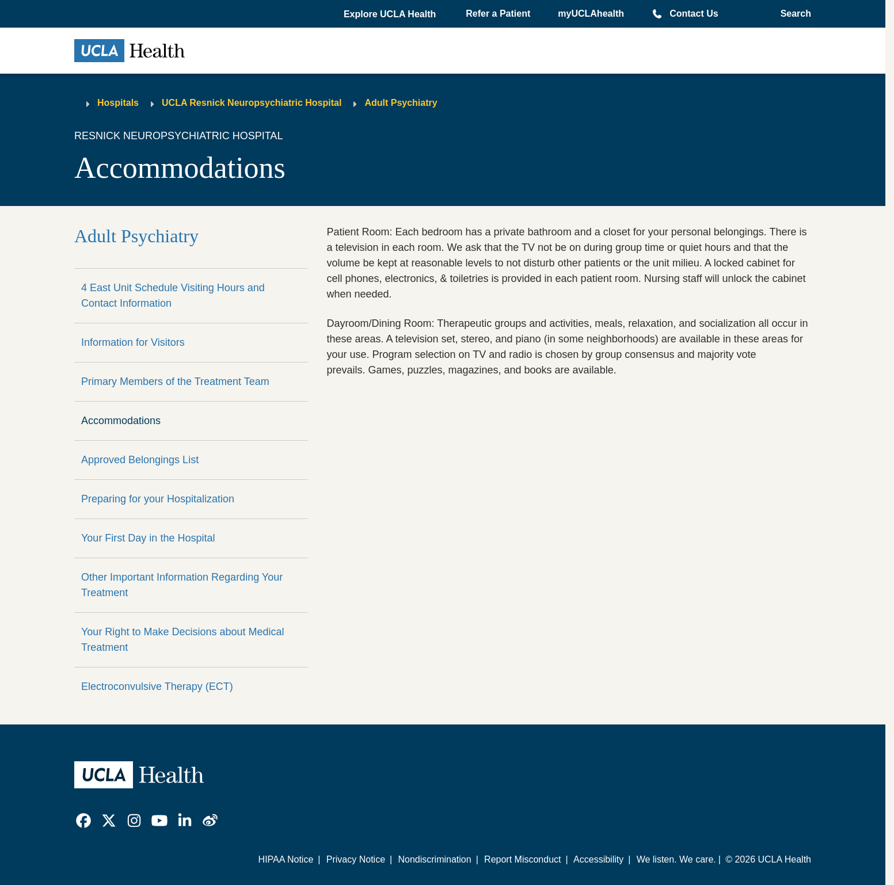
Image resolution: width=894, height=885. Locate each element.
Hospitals (118, 103)
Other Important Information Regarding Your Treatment (182, 584)
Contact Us (693, 13)
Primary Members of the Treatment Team (175, 381)
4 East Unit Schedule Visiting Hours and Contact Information (173, 295)
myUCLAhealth (591, 13)
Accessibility (598, 859)
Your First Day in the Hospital (148, 538)
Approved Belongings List (140, 460)
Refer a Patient (498, 13)
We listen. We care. (676, 859)
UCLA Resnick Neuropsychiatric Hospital (251, 103)
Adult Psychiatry (400, 103)
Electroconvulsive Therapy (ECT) (157, 686)
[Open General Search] (792, 14)
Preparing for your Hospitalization (157, 499)
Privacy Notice (355, 859)
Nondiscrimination (434, 859)
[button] (391, 14)
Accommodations (121, 420)
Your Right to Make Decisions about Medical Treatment (182, 639)
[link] (83, 820)
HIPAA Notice (286, 859)
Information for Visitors (133, 342)
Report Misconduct (522, 859)
